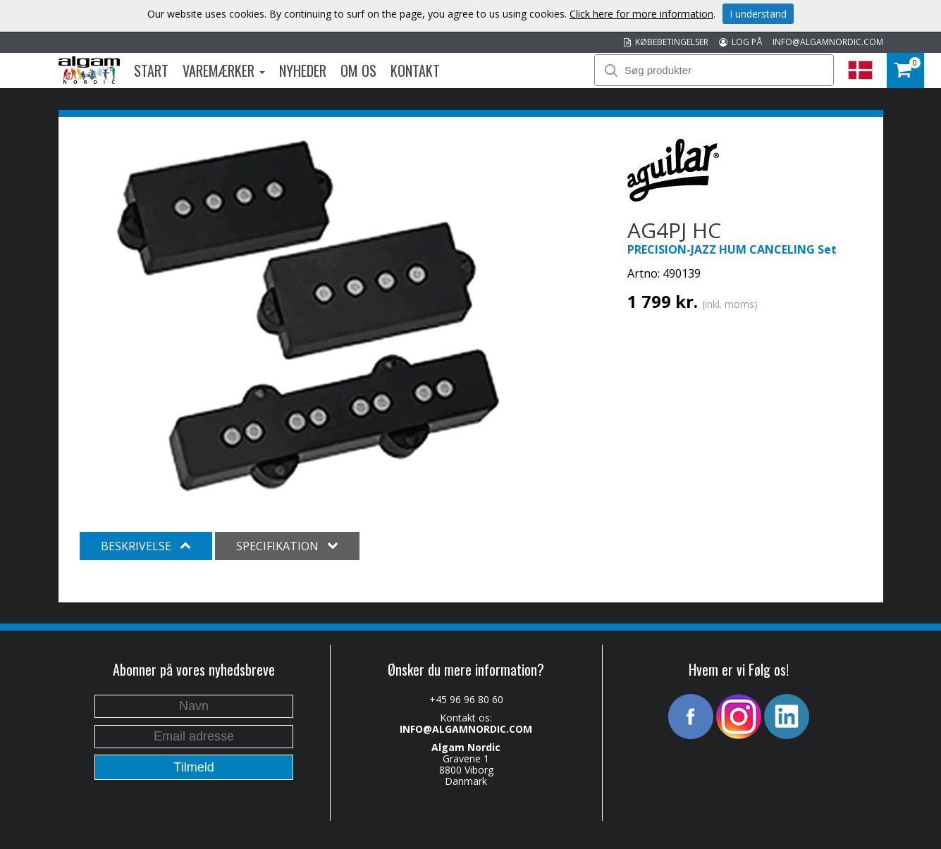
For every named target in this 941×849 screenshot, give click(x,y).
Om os (358, 70)
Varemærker (224, 70)
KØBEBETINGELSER (666, 42)
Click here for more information (641, 13)
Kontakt (415, 70)
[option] (308, 315)
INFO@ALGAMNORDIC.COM (828, 42)
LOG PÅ (740, 42)
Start (151, 70)
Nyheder (302, 70)
